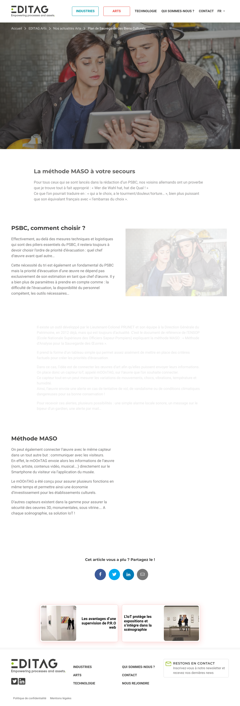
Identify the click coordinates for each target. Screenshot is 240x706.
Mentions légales (60, 698)
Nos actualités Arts (67, 28)
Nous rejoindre (135, 683)
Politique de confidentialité (29, 698)
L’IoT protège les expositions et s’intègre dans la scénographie (138, 623)
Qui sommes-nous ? (177, 11)
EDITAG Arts (38, 28)
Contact (206, 11)
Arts (116, 11)
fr (219, 11)
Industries (85, 11)
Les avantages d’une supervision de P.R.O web (99, 623)
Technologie (146, 11)
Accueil (16, 28)
